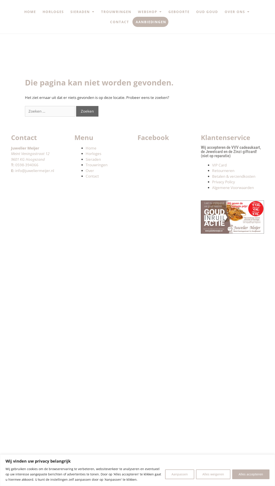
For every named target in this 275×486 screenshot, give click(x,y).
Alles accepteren (251, 474)
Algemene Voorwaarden (233, 187)
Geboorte (179, 11)
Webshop (150, 12)
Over (90, 170)
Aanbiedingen (151, 22)
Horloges (53, 11)
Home (30, 11)
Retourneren (223, 170)
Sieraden (82, 12)
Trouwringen (116, 11)
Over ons (237, 12)
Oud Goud (207, 11)
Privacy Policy (223, 181)
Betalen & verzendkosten (233, 176)
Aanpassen (179, 474)
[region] (137, 470)
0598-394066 (26, 164)
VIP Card (219, 165)
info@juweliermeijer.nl (34, 170)
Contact (119, 22)
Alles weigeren (213, 474)
